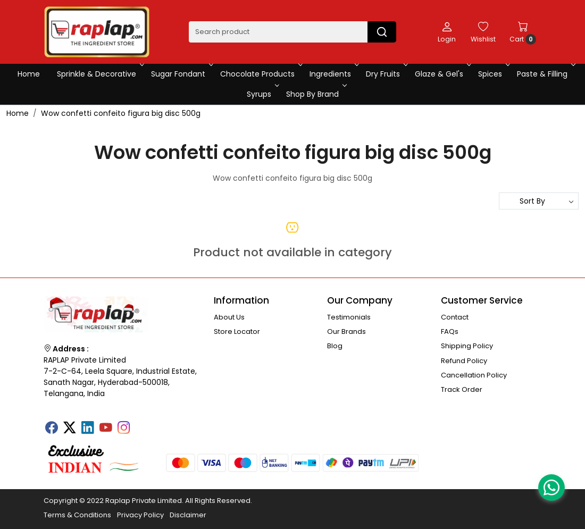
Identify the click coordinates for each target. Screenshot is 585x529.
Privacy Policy (140, 515)
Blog (334, 346)
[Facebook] (52, 428)
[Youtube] (106, 428)
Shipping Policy (467, 346)
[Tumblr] (142, 424)
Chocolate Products (260, 74)
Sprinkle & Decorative (99, 74)
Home (29, 74)
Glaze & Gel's (442, 74)
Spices (493, 74)
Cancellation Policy (474, 375)
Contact (455, 317)
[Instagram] (124, 428)
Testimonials (349, 317)
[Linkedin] (88, 428)
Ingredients (333, 74)
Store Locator (237, 331)
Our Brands (346, 331)
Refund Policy (464, 361)
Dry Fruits (386, 74)
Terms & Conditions (77, 515)
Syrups (262, 94)
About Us (229, 317)
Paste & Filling (545, 74)
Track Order (461, 389)
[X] (70, 428)
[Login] (446, 32)
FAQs (449, 331)
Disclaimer (188, 515)
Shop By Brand (315, 94)
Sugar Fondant (181, 74)
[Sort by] (539, 200)
